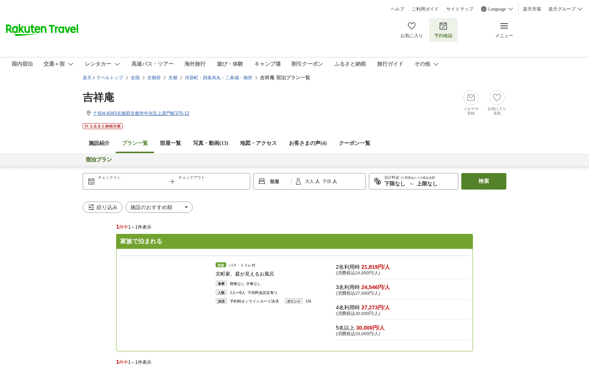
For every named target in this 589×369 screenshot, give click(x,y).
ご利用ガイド (425, 9)
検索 (484, 181)
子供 (327, 181)
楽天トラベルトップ (103, 77)
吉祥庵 (98, 97)
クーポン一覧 (354, 143)
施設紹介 (99, 143)
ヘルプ (397, 9)
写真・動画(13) (210, 143)
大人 (310, 181)
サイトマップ (459, 9)
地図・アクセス (258, 143)
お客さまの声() (307, 143)
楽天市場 (532, 9)
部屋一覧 (170, 143)
